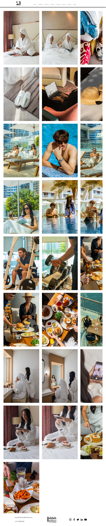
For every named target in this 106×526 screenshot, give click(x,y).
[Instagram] (70, 519)
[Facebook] (74, 519)
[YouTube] (85, 519)
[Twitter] (77, 519)
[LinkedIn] (81, 519)
